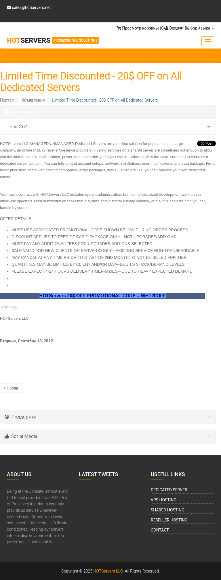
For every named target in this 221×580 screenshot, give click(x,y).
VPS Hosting (163, 500)
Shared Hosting (167, 510)
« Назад (11, 388)
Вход (171, 28)
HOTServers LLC (108, 571)
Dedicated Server (169, 490)
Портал (7, 100)
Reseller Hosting (169, 520)
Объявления (33, 100)
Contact (160, 530)
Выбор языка (196, 28)
